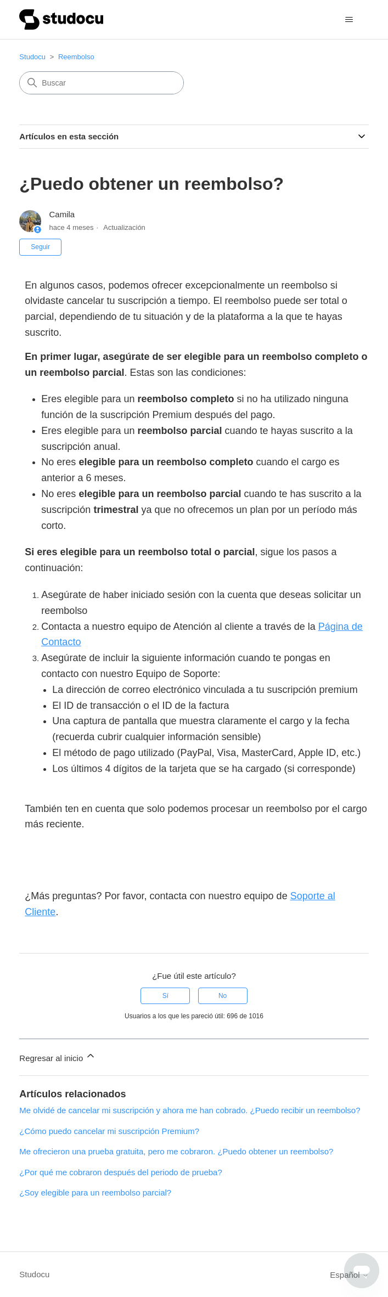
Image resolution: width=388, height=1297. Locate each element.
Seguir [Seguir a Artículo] (40, 247)
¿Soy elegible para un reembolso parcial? (95, 1192)
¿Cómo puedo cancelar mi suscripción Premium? (109, 1131)
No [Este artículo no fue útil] (222, 996)
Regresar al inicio (57, 1056)
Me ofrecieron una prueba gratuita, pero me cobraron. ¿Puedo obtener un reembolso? (176, 1151)
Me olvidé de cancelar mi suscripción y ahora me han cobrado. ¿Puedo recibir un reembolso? (189, 1110)
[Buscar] (101, 83)
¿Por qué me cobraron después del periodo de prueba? (120, 1172)
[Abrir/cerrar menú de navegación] (349, 20)
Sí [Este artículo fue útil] (165, 996)
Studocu (32, 57)
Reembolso (76, 57)
